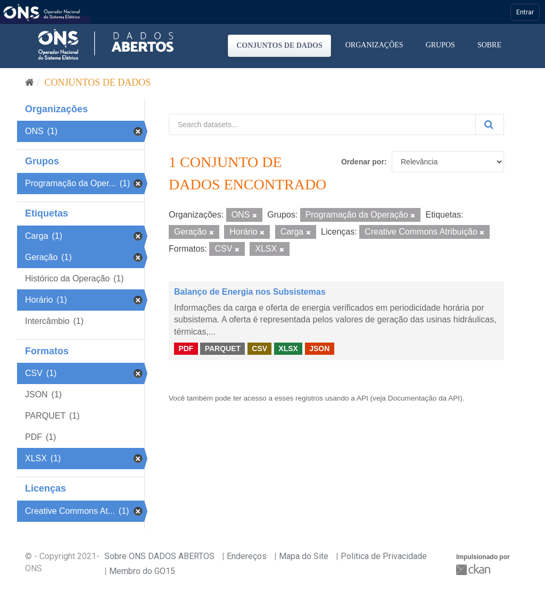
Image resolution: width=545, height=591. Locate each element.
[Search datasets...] (322, 124)
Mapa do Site (303, 556)
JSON (319, 348)
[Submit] (489, 124)
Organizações (374, 45)
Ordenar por (362, 161)
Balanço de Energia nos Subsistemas (250, 291)
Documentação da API (424, 398)
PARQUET (223, 348)
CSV (259, 348)
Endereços (247, 556)
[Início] (29, 82)
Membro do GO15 (142, 571)
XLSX (288, 348)
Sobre (489, 45)
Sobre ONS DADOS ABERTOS (159, 556)
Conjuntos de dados (279, 45)
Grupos (440, 45)
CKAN (474, 569)
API (362, 398)
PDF (185, 348)
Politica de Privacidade (384, 556)
